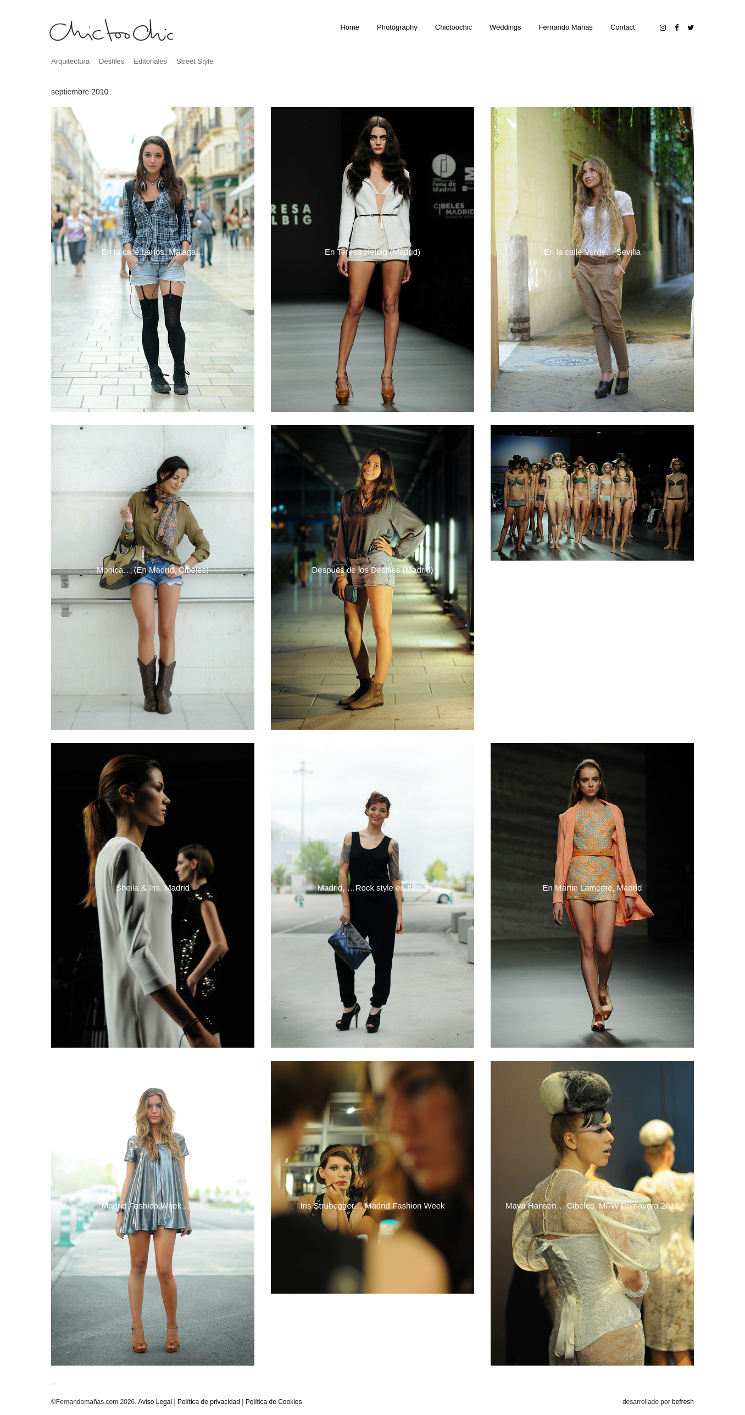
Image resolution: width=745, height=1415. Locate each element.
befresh (683, 1402)
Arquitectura (70, 61)
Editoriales (150, 61)
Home (349, 27)
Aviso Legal (155, 1402)
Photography (397, 27)
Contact (622, 27)
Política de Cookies (274, 1402)
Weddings (505, 27)
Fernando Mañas (566, 27)
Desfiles (111, 61)
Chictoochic (453, 27)
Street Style (194, 61)
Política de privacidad (208, 1402)
